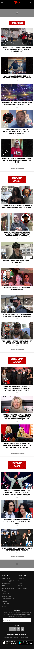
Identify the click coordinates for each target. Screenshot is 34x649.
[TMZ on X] (15, 629)
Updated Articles (6, 596)
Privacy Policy (12, 616)
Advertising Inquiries (24, 586)
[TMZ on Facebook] (11, 629)
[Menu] (2, 2)
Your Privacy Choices (8, 588)
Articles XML (5, 593)
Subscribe (29, 620)
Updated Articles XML (8, 598)
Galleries (4, 601)
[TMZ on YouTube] (18, 629)
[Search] (31, 2)
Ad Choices (5, 586)
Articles (4, 591)
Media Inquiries (22, 588)
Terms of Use (6, 583)
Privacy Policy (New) (8, 581)
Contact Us (21, 578)
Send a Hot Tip (22, 581)
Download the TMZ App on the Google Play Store (25, 643)
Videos (4, 606)
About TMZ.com (6, 578)
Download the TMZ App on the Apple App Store (9, 643)
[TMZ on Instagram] (22, 629)
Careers (20, 583)
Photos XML (5, 603)
